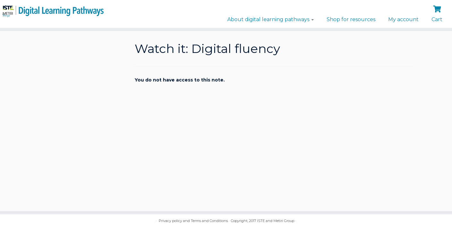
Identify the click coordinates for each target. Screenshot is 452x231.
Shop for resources (351, 19)
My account (403, 19)
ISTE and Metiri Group (275, 220)
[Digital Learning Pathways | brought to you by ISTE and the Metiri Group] (52, 10)
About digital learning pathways (270, 19)
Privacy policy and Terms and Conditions (193, 220)
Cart (436, 19)
